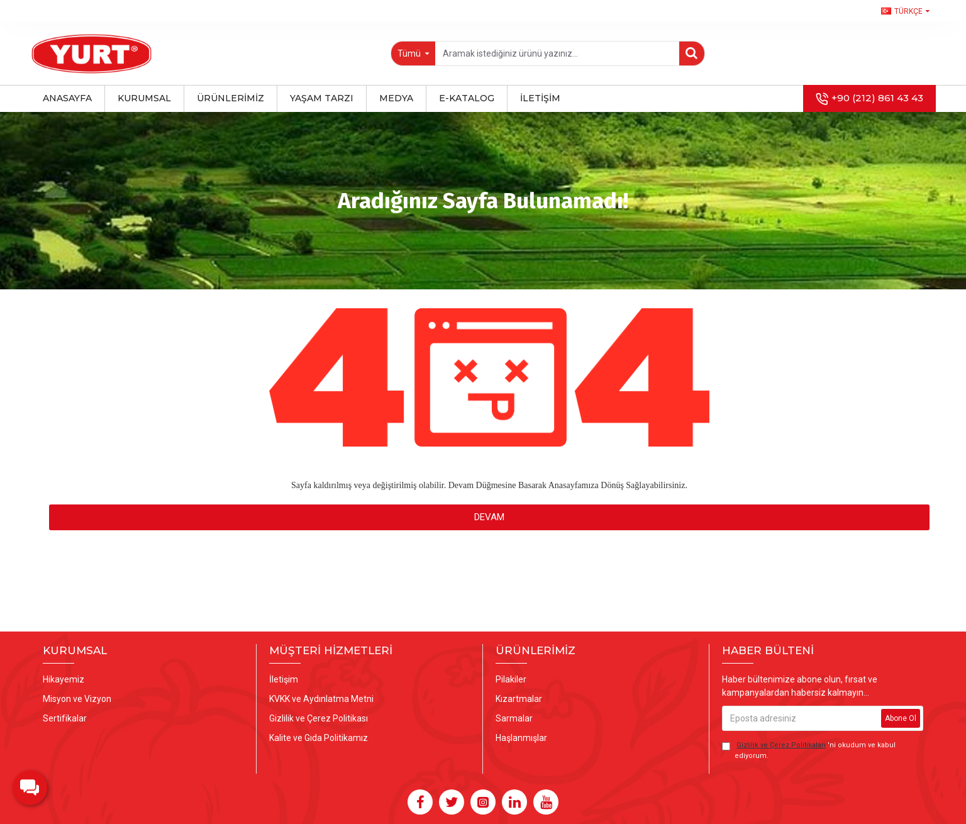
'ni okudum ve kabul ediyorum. (809, 750)
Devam (489, 517)
